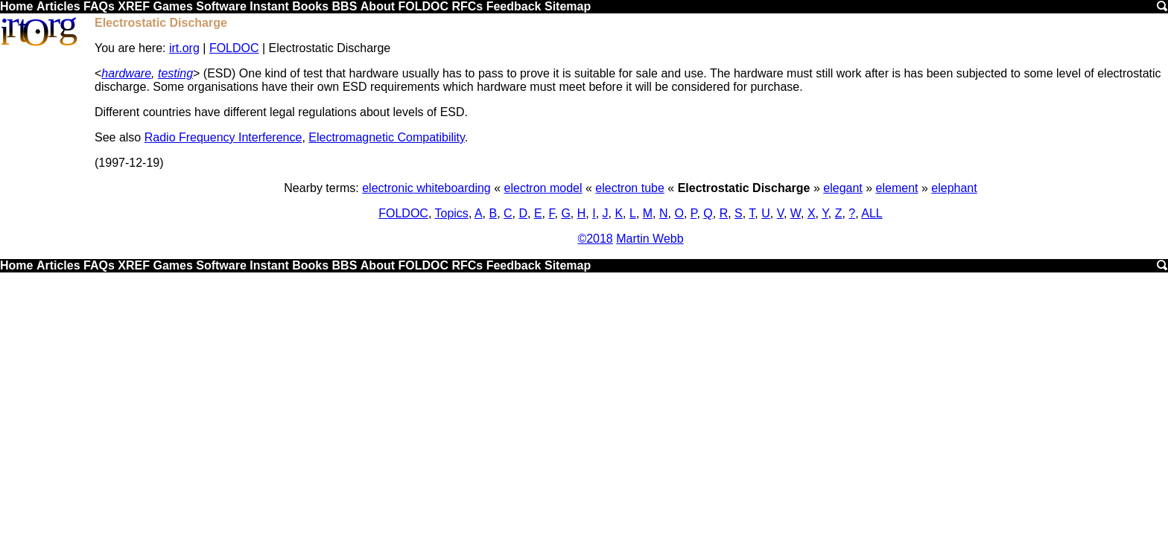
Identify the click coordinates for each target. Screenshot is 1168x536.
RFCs (467, 6)
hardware (126, 73)
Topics (452, 213)
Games (172, 6)
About (378, 6)
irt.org (184, 48)
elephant (954, 188)
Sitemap (568, 6)
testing (175, 73)
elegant (843, 188)
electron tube (629, 188)
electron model (543, 188)
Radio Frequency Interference (223, 137)
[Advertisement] (584, 384)
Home (16, 6)
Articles (58, 6)
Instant (269, 6)
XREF (134, 6)
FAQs (99, 6)
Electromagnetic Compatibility (386, 137)
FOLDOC (423, 6)
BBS (345, 6)
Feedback (514, 6)
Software (221, 6)
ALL (871, 213)
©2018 (594, 238)
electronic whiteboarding (426, 188)
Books (310, 6)
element (897, 188)
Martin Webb (649, 238)
